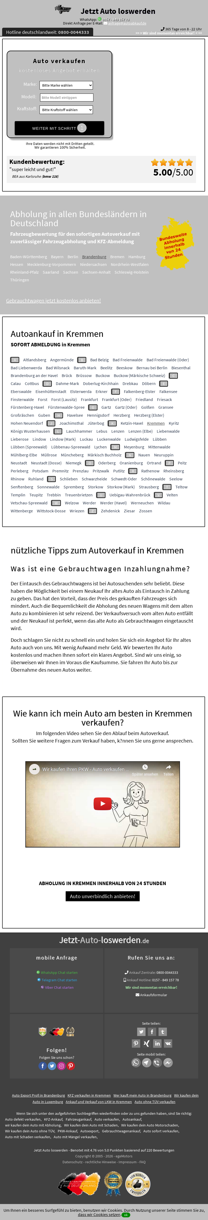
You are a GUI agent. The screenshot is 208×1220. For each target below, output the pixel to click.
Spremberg (74, 486)
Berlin (80, 256)
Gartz (106, 407)
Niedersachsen (101, 264)
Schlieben (69, 478)
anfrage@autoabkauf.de (127, 23)
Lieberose (20, 439)
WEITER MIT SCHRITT (59, 128)
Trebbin (54, 494)
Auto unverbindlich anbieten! (102, 896)
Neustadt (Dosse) (46, 462)
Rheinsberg (173, 470)
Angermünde (62, 359)
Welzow (72, 502)
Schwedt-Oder (124, 478)
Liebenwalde (168, 431)
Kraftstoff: (27, 109)
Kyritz (174, 423)
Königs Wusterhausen (30, 431)
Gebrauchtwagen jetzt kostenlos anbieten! (61, 300)
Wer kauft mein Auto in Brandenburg (142, 1095)
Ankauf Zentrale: (142, 972)
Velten (172, 494)
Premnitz (60, 470)
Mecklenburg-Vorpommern (59, 264)
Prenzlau (81, 470)
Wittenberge (22, 510)
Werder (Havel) (113, 502)
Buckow (103, 375)
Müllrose (49, 454)
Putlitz (119, 470)
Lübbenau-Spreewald (70, 446)
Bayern (64, 256)
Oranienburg (131, 462)
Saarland (58, 272)
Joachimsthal (71, 423)
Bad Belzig (99, 359)
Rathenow (150, 470)
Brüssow (84, 375)
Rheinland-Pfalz (32, 272)
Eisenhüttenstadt (51, 391)
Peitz (182, 462)
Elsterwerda (81, 391)
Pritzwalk (101, 470)
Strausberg (149, 486)
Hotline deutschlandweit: (47, 32)
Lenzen (117, 431)
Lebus (101, 431)
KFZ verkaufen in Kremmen (89, 1095)
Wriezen (77, 510)
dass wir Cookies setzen (99, 1214)
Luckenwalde (109, 439)
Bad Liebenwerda (26, 367)
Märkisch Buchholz (104, 454)
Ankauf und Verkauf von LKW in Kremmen (99, 1101)
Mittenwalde (159, 446)
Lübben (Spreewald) (29, 446)
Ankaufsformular (153, 994)
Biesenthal (180, 367)
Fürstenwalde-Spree (66, 407)
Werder (89, 502)
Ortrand (154, 462)
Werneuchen (142, 502)
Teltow (181, 486)
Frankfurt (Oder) (117, 399)
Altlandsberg (34, 359)
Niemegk (73, 462)
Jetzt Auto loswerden (118, 11)
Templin (18, 494)
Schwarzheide (94, 478)
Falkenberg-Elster (139, 391)
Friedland (144, 399)
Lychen (100, 446)
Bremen (125, 256)
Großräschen (22, 415)
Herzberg (121, 415)
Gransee (165, 407)
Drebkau (130, 383)
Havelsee (75, 415)
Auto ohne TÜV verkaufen (155, 1101)
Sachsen (78, 272)
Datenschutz (72, 1162)
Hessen (24, 264)
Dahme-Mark (67, 383)
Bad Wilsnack (58, 367)
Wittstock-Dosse (51, 510)
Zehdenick (110, 510)
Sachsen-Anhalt (104, 272)
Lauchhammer (79, 431)
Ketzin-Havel (132, 423)
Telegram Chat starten (59, 980)
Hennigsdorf (98, 415)
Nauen (144, 454)
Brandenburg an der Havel (34, 375)
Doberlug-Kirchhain (101, 383)
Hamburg (144, 256)
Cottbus (32, 383)
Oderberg (107, 462)
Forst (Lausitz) (64, 399)
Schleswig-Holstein (139, 272)
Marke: (30, 84)
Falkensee (168, 391)
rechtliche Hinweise (100, 1162)
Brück (67, 375)
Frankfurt (89, 399)
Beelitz (106, 367)
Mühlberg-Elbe (24, 454)
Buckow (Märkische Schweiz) (139, 375)
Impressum (128, 1162)
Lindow (39, 439)
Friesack (164, 399)
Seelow (175, 478)
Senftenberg (22, 486)
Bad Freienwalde (128, 359)
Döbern (149, 383)
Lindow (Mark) (63, 439)
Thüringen (27, 279)
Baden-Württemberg (36, 256)
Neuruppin (164, 454)
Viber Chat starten (59, 987)
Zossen (145, 510)
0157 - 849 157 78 (115, 19)
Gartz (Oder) (126, 407)
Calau (16, 383)
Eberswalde (21, 391)
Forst (42, 399)
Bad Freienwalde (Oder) (168, 359)
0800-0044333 (167, 972)
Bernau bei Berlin (151, 367)
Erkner (102, 391)
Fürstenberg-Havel (27, 407)
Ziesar (129, 510)
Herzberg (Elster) (149, 415)
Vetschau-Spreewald (29, 502)
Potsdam (40, 470)
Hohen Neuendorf (27, 423)
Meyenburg (134, 446)
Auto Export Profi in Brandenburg (38, 1095)
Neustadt (19, 462)
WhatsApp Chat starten (59, 972)
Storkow (95, 486)
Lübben (160, 439)
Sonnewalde (48, 486)
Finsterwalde (22, 399)
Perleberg (19, 470)
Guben (44, 415)
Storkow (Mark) (121, 486)
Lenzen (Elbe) (140, 431)
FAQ (142, 1162)
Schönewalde (153, 478)
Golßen (147, 407)
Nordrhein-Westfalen (137, 264)
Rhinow (17, 478)
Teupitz (36, 494)
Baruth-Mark (85, 367)
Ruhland (36, 478)
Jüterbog (96, 423)
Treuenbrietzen (79, 494)
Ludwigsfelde (137, 439)
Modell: (28, 97)
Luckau (86, 439)
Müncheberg (72, 454)
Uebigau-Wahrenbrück (129, 494)
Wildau (164, 502)
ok (126, 1215)
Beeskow (124, 367)
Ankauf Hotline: (139, 980)
